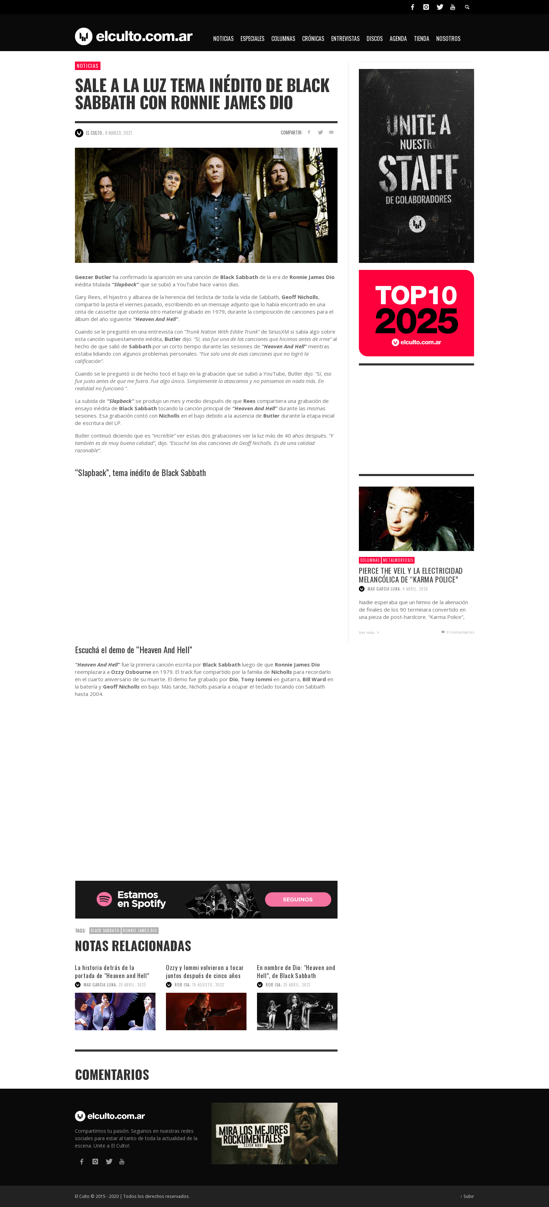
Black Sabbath (105, 930)
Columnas (370, 560)
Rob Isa (182, 985)
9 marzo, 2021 (118, 132)
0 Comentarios (457, 632)
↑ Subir (467, 1196)
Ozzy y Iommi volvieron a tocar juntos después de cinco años (205, 971)
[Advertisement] (416, 419)
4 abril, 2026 (415, 589)
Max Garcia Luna (100, 985)
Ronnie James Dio (140, 930)
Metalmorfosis (398, 560)
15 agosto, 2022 (208, 985)
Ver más (370, 632)
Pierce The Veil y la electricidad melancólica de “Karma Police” (411, 575)
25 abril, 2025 (132, 985)
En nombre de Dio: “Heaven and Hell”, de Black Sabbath (296, 971)
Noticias (88, 65)
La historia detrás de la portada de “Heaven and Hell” (112, 971)
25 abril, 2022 (297, 985)
